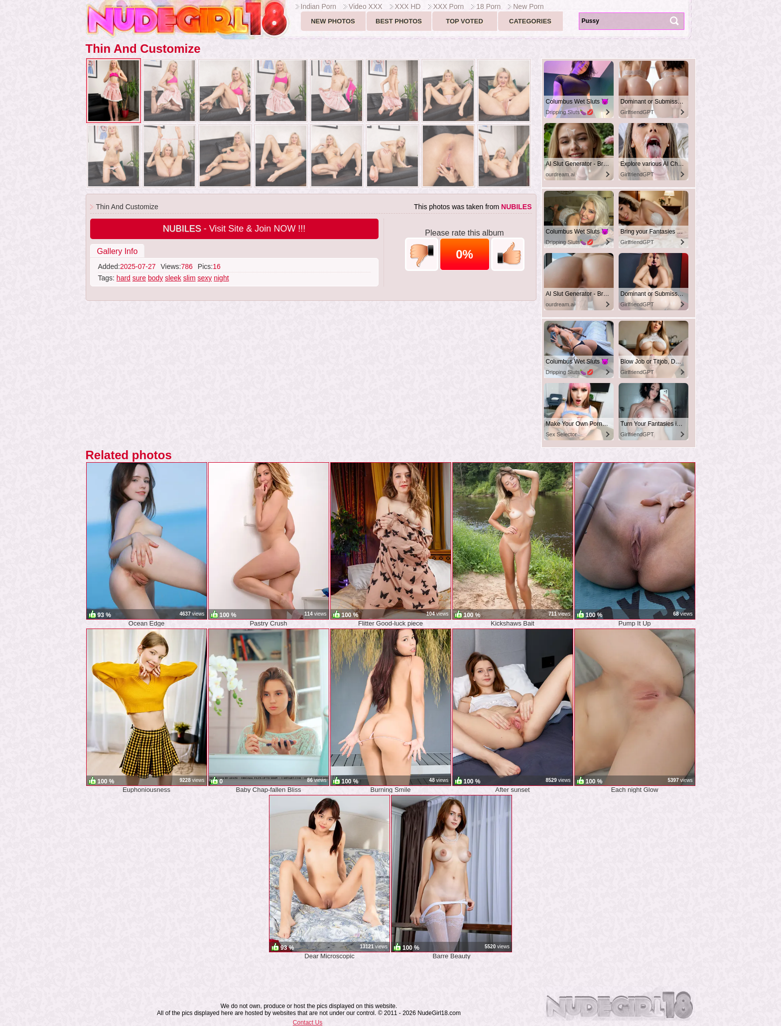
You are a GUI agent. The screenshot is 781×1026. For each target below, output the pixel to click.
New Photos (333, 21)
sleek (173, 278)
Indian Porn (319, 6)
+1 (507, 254)
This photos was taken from (473, 207)
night (221, 278)
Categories (530, 21)
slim (189, 278)
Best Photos (399, 21)
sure (139, 278)
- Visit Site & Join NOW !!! (234, 229)
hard (123, 278)
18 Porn (488, 6)
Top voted (464, 21)
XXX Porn (448, 6)
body (155, 278)
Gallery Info (117, 251)
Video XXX (365, 6)
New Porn (528, 6)
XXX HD (408, 6)
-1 (421, 254)
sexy (205, 278)
